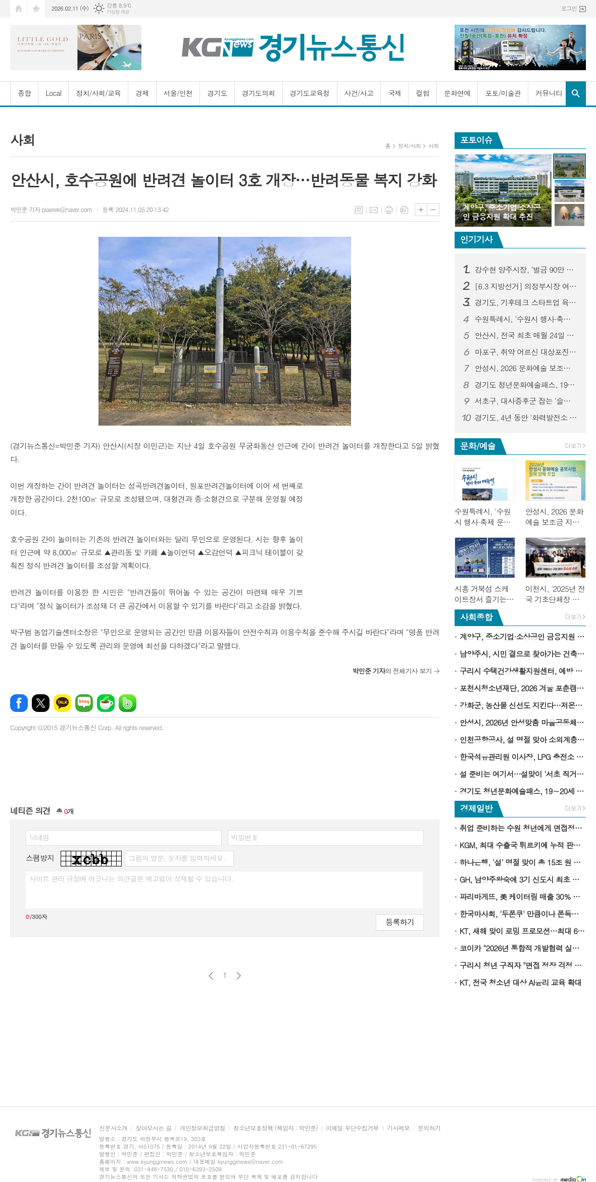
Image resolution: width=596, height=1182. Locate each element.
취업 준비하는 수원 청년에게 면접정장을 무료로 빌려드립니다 (523, 828)
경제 (141, 93)
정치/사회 (409, 145)
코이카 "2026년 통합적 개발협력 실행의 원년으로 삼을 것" (523, 948)
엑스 (40, 703)
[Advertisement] (376, 542)
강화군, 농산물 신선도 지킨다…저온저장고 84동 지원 (523, 705)
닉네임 (39, 837)
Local (53, 93)
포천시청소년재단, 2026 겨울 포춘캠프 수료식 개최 (523, 688)
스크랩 (404, 210)
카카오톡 (62, 703)
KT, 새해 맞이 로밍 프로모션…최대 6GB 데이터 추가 (523, 931)
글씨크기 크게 (421, 209)
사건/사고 (359, 93)
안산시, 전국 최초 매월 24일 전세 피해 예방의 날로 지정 (526, 335)
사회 (433, 145)
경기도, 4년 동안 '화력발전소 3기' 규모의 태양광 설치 (526, 418)
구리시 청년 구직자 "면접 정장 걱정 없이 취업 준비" (523, 965)
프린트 (389, 210)
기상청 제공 (118, 12)
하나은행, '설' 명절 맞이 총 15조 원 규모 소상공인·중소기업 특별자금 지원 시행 (523, 862)
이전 (211, 976)
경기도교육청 (310, 93)
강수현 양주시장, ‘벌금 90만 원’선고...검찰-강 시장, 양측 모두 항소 (526, 270)
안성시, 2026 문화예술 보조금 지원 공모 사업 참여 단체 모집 (526, 368)
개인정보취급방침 (202, 1128)
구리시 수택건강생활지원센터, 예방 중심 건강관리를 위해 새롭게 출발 (523, 670)
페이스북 (19, 703)
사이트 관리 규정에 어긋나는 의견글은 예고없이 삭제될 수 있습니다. (131, 878)
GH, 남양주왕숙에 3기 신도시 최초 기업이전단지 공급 (523, 879)
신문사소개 (113, 1128)
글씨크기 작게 (433, 209)
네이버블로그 (84, 703)
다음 (238, 976)
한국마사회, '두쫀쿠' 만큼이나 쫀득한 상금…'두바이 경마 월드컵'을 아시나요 (523, 913)
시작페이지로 (18, 9)
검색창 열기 (576, 93)
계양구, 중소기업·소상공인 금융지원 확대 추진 (523, 636)
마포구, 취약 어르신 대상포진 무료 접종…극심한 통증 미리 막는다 (526, 352)
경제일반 (476, 808)
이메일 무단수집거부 (352, 1128)
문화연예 (457, 93)
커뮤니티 (548, 93)
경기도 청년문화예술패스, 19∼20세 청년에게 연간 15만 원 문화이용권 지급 (526, 385)
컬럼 (422, 93)
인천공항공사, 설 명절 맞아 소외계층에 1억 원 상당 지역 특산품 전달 (523, 739)
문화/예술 (477, 446)
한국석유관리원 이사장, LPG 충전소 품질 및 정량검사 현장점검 (523, 756)
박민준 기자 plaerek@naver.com (51, 209)
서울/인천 (178, 93)
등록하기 (399, 921)
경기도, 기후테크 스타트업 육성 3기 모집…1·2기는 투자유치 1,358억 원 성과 (526, 302)
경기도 (217, 93)
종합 (24, 93)
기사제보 (398, 1128)
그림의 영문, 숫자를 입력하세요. (176, 857)
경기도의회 (258, 93)
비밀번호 (244, 837)
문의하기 (429, 1128)
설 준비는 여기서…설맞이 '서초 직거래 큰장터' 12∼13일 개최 (523, 773)
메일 (374, 210)
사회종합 (476, 617)
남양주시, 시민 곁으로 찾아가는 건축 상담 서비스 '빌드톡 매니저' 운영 (523, 653)
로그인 (569, 8)
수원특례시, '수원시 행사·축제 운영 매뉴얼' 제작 (526, 319)
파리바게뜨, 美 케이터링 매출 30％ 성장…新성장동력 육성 (523, 896)
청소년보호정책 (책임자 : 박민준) (275, 1128)
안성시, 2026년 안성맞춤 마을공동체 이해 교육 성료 (523, 722)
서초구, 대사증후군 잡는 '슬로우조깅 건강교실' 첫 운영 (526, 401)
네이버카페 (106, 703)
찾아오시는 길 (153, 1128)
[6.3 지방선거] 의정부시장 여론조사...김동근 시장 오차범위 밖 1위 (526, 286)
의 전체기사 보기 (391, 671)
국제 (394, 93)
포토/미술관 (503, 93)
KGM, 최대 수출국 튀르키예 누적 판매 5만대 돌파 (523, 845)
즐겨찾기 (36, 9)
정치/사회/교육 (98, 93)
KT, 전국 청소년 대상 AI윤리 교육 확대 (521, 982)
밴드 (127, 703)
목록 (359, 210)
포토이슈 (476, 140)
